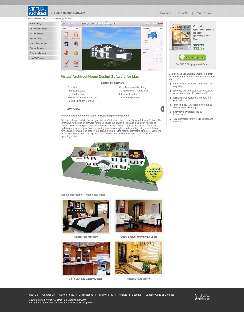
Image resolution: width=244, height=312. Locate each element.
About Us (33, 294)
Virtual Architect (34, 19)
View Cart (184, 13)
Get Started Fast (76, 94)
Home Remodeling (38, 43)
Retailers (122, 294)
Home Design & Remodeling (82, 97)
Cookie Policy (66, 294)
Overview (72, 87)
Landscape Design (38, 28)
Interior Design (36, 38)
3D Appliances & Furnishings (133, 90)
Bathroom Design (38, 53)
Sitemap (136, 294)
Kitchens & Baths (127, 94)
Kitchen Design (37, 33)
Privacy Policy (105, 294)
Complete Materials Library (132, 87)
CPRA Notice (86, 294)
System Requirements (130, 97)
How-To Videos (37, 58)
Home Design (36, 23)
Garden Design (37, 48)
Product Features (76, 90)
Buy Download (192, 55)
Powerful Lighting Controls (81, 101)
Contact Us (48, 294)
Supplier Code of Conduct (159, 294)
